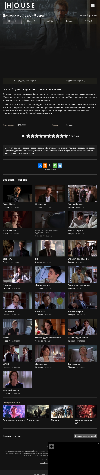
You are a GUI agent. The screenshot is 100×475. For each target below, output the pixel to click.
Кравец (69, 21)
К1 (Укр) (88, 21)
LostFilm (50, 21)
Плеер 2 (31, 21)
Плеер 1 (12, 21)
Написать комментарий (85, 436)
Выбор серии (88, 15)
